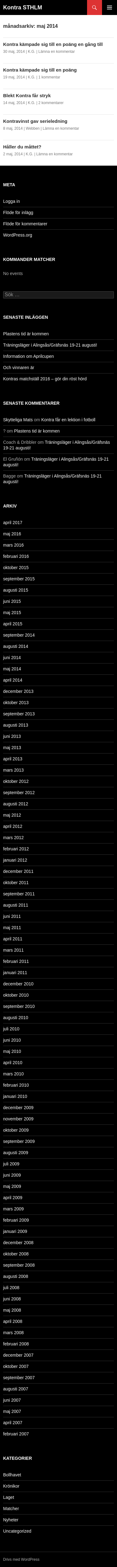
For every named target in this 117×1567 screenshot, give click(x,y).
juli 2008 (11, 1287)
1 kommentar (49, 77)
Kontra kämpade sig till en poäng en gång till (53, 44)
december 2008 (18, 1242)
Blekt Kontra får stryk (27, 95)
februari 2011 (16, 961)
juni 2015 (12, 601)
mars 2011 (13, 950)
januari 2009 (15, 1231)
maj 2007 (12, 1411)
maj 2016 (12, 533)
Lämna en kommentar (56, 51)
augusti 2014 (15, 646)
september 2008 (19, 1265)
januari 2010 (15, 1096)
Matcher (11, 1508)
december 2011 (18, 871)
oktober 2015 (16, 567)
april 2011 (12, 938)
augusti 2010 (15, 1017)
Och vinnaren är (18, 367)
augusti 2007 (15, 1388)
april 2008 (12, 1321)
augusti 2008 (15, 1276)
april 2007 (12, 1422)
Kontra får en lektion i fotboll (68, 419)
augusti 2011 (15, 905)
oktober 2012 (16, 781)
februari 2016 (16, 556)
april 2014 (12, 680)
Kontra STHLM (22, 7)
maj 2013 (12, 747)
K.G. (31, 51)
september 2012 (19, 792)
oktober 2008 (16, 1253)
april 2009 (12, 1197)
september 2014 (19, 635)
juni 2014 (12, 657)
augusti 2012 (15, 803)
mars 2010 (13, 1073)
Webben (33, 128)
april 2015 (12, 623)
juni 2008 (12, 1298)
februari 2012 (16, 848)
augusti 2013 (15, 725)
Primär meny (109, 7)
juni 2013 (12, 736)
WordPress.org (17, 235)
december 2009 (18, 1107)
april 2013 (12, 758)
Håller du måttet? (22, 146)
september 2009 (19, 1141)
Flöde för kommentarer (25, 223)
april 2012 (12, 826)
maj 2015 (12, 612)
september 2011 (19, 893)
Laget (8, 1497)
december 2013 (18, 691)
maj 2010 (12, 1051)
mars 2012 (13, 837)
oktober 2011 (16, 882)
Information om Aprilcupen (28, 356)
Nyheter (10, 1519)
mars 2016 (13, 545)
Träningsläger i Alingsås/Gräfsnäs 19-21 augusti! (50, 345)
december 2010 (18, 983)
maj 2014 (12, 668)
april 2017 (12, 522)
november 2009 (18, 1118)
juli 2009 (11, 1163)
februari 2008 (16, 1343)
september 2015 (19, 578)
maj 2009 (12, 1186)
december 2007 (18, 1355)
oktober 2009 (16, 1130)
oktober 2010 (16, 995)
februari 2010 (16, 1085)
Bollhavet (12, 1474)
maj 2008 (12, 1310)
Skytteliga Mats (18, 419)
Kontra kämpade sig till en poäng (40, 70)
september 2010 (19, 1006)
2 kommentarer (51, 103)
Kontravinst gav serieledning (35, 121)
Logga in (11, 201)
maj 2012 (12, 815)
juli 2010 (11, 1028)
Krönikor (11, 1486)
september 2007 (19, 1377)
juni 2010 (12, 1040)
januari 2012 (15, 860)
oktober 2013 (16, 702)
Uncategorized (17, 1531)
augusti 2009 (15, 1152)
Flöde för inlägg (18, 212)
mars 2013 (13, 770)
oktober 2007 (16, 1366)
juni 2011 (12, 916)
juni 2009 (12, 1175)
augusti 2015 (15, 590)
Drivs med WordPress (21, 1559)
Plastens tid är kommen (26, 333)
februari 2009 (16, 1220)
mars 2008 (13, 1332)
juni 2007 (12, 1400)
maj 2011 (12, 927)
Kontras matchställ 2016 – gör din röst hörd (45, 378)
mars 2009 (13, 1208)
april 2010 (12, 1062)
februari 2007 (16, 1433)
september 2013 (19, 713)
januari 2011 (15, 972)
